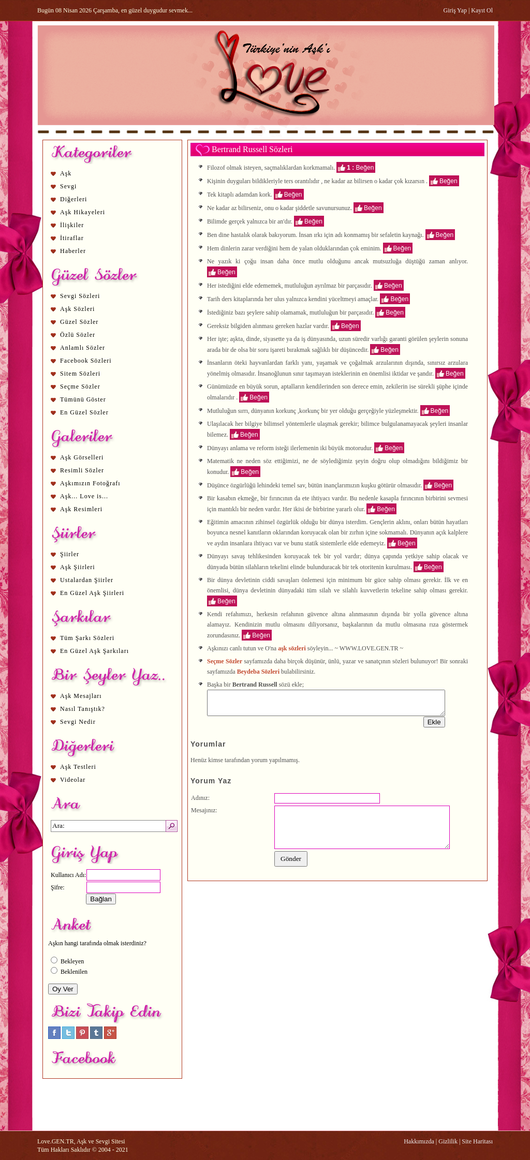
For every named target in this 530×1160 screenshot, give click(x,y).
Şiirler (69, 554)
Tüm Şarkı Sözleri (87, 638)
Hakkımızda (419, 1141)
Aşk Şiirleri (77, 567)
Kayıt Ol (482, 10)
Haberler (73, 251)
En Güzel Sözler (84, 412)
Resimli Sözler (82, 470)
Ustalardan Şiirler (86, 580)
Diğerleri (73, 199)
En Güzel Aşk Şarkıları (94, 651)
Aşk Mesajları (81, 696)
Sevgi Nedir (78, 721)
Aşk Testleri (78, 766)
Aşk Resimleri (81, 509)
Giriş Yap (455, 10)
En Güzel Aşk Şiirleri (92, 593)
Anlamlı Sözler (82, 347)
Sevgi (68, 186)
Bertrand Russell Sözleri (252, 149)
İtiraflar (72, 238)
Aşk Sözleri (77, 309)
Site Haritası (477, 1141)
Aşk (65, 173)
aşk (234, 339)
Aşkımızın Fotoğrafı (90, 483)
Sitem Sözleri (80, 373)
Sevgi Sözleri (80, 296)
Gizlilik (448, 1141)
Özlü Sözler (77, 334)
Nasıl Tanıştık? (82, 708)
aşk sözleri (292, 648)
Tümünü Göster (83, 399)
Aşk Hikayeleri (82, 212)
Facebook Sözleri (86, 360)
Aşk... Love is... (84, 496)
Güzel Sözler (79, 321)
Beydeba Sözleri (258, 671)
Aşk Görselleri (82, 457)
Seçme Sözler (80, 386)
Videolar (72, 779)
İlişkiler (72, 225)
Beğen (365, 167)
